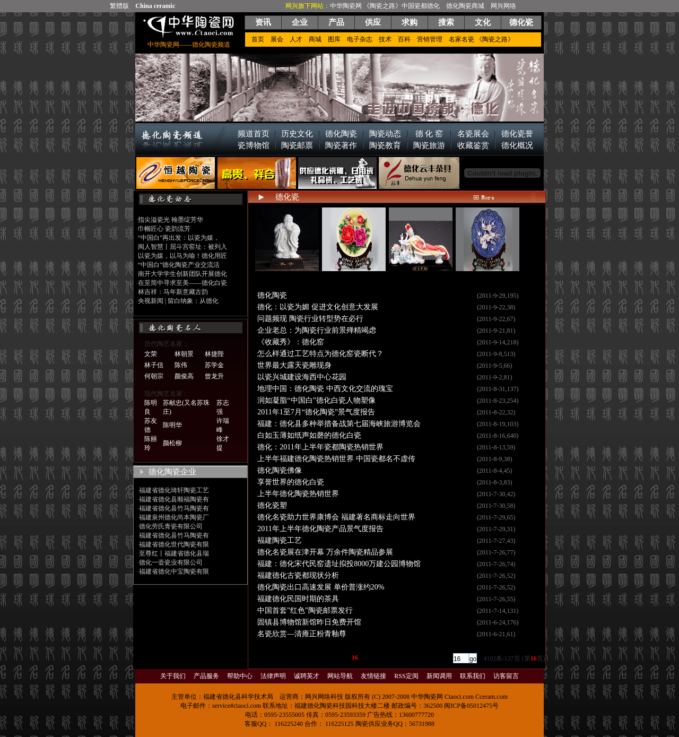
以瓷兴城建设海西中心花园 (301, 377)
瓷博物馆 (253, 145)
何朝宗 (153, 376)
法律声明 (273, 676)
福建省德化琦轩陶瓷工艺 (174, 490)
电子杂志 (359, 39)
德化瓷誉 (517, 133)
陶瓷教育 (385, 145)
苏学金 (214, 365)
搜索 (446, 22)
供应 (373, 22)
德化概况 (517, 145)
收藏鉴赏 (473, 145)
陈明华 (172, 425)
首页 (257, 39)
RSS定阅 (406, 676)
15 (346, 657)
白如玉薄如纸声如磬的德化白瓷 (309, 435)
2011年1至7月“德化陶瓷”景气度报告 (316, 412)
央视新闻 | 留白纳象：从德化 (178, 301)
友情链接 (373, 676)
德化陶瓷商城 (465, 6)
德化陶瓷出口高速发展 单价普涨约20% (320, 587)
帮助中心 (240, 676)
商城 (315, 39)
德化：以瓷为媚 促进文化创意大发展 (317, 307)
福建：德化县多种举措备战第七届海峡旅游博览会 (339, 424)
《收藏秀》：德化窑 (290, 342)
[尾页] (438, 657)
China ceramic (155, 6)
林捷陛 (214, 354)
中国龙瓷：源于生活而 (354, 279)
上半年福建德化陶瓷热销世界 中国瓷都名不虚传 (336, 459)
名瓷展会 (473, 133)
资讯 (263, 22)
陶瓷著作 (341, 145)
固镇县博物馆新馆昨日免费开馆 (309, 622)
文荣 (150, 354)
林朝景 (184, 354)
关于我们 (173, 676)
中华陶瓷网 (346, 6)
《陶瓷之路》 (382, 6)
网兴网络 (503, 6)
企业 (300, 22)
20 (391, 657)
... (301, 657)
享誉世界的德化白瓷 (290, 482)
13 (328, 657)
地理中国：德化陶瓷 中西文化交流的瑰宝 (325, 389)
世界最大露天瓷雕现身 (294, 365)
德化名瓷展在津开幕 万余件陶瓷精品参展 (325, 552)
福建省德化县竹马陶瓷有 (174, 508)
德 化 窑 (429, 133)
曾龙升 (214, 376)
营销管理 (429, 39)
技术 (385, 39)
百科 (404, 39)
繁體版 (119, 6)
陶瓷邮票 (297, 145)
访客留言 (506, 676)
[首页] (262, 657)
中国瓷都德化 (421, 6)
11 (310, 657)
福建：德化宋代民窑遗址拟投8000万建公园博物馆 (339, 564)
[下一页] (416, 657)
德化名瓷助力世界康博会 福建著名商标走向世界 (336, 517)
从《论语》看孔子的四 (287, 279)
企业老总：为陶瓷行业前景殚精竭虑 (316, 330)
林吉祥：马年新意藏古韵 (173, 292)
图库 (334, 39)
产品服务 (206, 676)
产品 (336, 22)
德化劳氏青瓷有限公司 (171, 526)
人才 (296, 39)
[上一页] (285, 657)
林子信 (153, 365)
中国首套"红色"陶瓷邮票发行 (304, 610)
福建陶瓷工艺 (279, 540)
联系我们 (472, 676)
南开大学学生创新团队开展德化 (182, 274)
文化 (483, 22)
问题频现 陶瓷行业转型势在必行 (310, 319)
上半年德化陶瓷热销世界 (298, 494)
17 (364, 657)
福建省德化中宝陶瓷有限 (174, 571)
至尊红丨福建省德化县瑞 (174, 553)
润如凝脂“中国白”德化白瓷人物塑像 (316, 400)
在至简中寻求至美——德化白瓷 (182, 283)
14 (337, 657)
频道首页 (253, 133)
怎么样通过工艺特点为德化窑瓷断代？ (320, 354)
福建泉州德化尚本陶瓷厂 (174, 517)
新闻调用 (439, 676)
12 (319, 657)
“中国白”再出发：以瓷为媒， (179, 237)
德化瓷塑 (272, 505)
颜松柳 (172, 443)
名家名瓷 (461, 39)
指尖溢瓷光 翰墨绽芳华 (170, 219)
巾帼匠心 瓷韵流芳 (164, 228)
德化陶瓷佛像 (279, 470)
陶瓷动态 (385, 133)
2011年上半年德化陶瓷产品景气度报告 (320, 529)
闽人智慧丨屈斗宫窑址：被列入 (182, 246)
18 (373, 657)
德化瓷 (521, 22)
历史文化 (297, 133)
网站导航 (340, 676)
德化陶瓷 (341, 133)
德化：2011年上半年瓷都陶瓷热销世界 (320, 447)
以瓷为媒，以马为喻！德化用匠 (182, 255)
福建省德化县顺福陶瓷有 (174, 499)
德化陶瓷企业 (172, 471)
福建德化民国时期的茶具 (298, 599)
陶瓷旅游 (429, 145)
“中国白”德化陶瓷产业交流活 (179, 264)
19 (382, 657)
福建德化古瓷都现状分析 (298, 575)
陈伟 (181, 365)
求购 (409, 22)
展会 (277, 39)
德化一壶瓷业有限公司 (171, 562)
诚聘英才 (306, 676)
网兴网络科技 (324, 696)
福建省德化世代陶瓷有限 (174, 544)
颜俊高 (184, 376)
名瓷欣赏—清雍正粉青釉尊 (301, 634)
